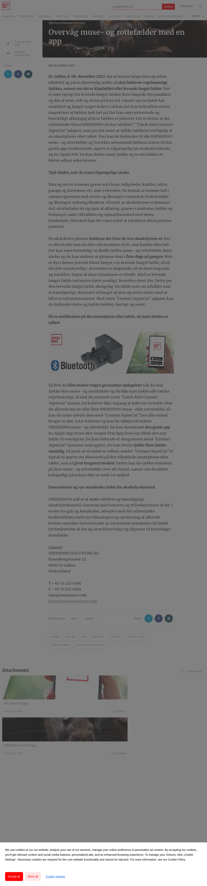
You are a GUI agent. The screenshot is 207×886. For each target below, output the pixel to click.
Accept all (14, 876)
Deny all (33, 876)
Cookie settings (55, 876)
